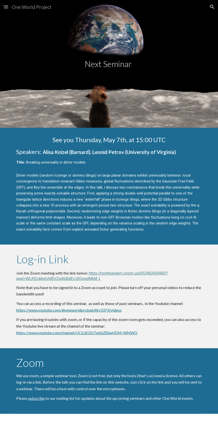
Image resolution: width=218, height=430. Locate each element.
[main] (109, 63)
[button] (6, 7)
